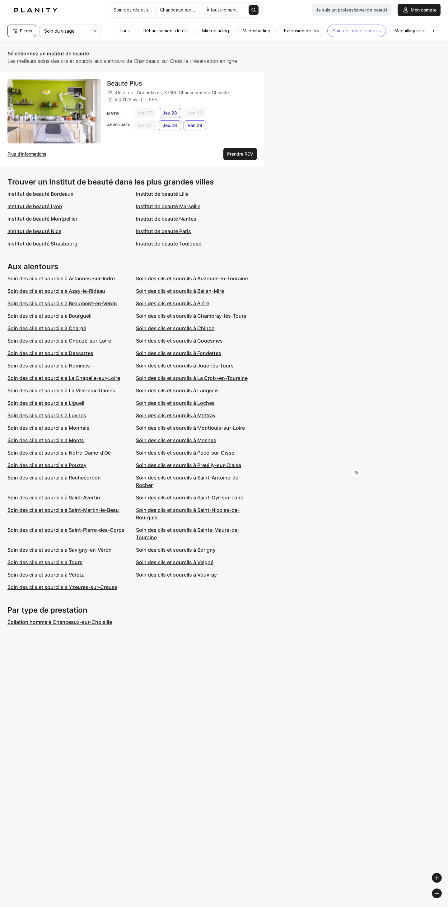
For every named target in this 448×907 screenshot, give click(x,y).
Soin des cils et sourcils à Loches (175, 403)
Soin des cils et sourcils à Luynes (46, 415)
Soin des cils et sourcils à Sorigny (176, 550)
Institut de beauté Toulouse (168, 244)
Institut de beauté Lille (162, 194)
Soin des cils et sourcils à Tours (44, 562)
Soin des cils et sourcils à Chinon (175, 328)
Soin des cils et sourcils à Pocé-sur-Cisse (185, 453)
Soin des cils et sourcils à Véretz (45, 575)
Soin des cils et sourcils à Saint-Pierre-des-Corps (65, 530)
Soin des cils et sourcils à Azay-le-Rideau (56, 291)
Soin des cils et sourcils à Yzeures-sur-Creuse (62, 587)
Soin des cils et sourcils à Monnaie (48, 428)
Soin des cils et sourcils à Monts (45, 440)
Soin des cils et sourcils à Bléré (172, 303)
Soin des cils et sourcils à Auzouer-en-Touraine (192, 278)
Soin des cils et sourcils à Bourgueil (49, 316)
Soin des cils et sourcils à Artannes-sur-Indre (61, 278)
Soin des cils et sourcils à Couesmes (179, 341)
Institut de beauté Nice (34, 231)
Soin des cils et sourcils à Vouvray (176, 575)
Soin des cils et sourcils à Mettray (176, 415)
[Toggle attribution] (441, 901)
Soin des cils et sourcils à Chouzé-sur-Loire (59, 341)
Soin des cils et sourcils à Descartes (50, 353)
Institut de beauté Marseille (168, 206)
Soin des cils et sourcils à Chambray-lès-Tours (191, 316)
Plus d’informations (26, 154)
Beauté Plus (124, 83)
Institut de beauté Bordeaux (40, 194)
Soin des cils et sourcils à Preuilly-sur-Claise (188, 465)
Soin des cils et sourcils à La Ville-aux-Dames (61, 390)
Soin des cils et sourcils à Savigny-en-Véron (59, 550)
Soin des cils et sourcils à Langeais (177, 390)
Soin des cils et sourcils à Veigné (174, 562)
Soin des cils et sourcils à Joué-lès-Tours (185, 365)
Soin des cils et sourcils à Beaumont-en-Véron (62, 303)
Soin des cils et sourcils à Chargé (46, 328)
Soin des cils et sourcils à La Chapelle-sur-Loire (63, 378)
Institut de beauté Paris (163, 231)
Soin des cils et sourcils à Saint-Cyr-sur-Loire (189, 497)
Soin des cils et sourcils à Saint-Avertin (53, 497)
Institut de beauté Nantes (166, 219)
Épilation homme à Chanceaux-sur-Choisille (59, 622)
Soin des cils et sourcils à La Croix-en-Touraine (192, 378)
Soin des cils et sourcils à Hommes (48, 365)
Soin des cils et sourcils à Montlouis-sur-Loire (190, 428)
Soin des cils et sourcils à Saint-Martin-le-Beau (63, 510)
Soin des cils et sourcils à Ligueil (45, 403)
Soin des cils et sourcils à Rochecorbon (54, 478)
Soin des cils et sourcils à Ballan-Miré (180, 291)
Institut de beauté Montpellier (42, 219)
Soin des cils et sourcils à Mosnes (176, 440)
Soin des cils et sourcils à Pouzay (46, 465)
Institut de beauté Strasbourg (42, 244)
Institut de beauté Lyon (34, 206)
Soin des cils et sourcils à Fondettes (178, 353)
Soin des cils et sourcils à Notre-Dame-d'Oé (59, 453)
